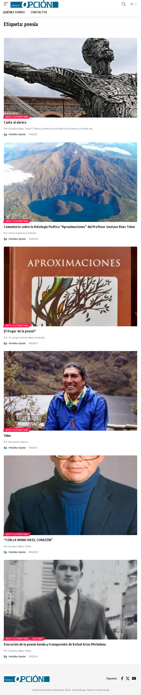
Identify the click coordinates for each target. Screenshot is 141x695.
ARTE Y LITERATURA (17, 117)
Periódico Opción (17, 134)
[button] (7, 4)
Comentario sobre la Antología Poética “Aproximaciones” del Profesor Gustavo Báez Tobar (69, 227)
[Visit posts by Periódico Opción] (6, 135)
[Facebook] (122, 678)
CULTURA (37, 639)
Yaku (7, 435)
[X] (127, 678)
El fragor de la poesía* (20, 331)
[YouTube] (134, 678)
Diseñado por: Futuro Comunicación (90, 690)
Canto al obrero (15, 122)
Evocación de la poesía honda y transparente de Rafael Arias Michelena (55, 644)
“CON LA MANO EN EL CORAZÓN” (28, 540)
